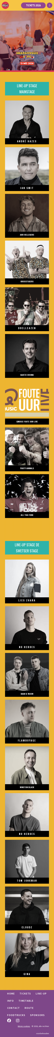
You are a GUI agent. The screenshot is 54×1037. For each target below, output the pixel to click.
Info (10, 1000)
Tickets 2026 (33, 5)
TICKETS (25, 993)
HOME (11, 993)
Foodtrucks (16, 1015)
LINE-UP (41, 993)
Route (29, 1008)
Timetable (26, 1000)
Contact (13, 1008)
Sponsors (37, 1015)
